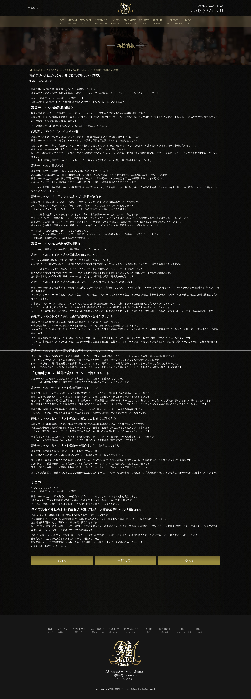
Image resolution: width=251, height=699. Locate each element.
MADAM (72, 20)
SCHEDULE (101, 20)
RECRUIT (157, 20)
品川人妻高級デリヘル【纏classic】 (124, 689)
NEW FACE (85, 20)
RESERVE (144, 20)
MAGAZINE (130, 20)
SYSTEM (115, 20)
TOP (62, 20)
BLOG (188, 20)
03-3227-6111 (128, 679)
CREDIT (174, 20)
